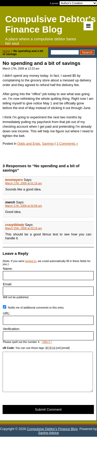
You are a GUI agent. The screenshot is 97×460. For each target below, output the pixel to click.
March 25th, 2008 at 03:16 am (23, 228)
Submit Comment (48, 417)
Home (6, 50)
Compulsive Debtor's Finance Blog (52, 437)
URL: (6, 313)
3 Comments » (67, 143)
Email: (7, 284)
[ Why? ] (47, 341)
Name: (8, 269)
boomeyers (14, 180)
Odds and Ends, (29, 143)
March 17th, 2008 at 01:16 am (23, 183)
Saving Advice (48, 440)
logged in (30, 261)
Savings (48, 143)
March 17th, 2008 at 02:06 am (23, 205)
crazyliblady (14, 225)
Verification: (11, 329)
